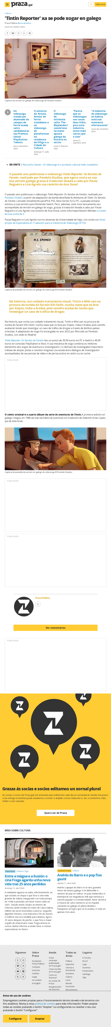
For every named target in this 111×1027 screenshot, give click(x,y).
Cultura (8, 13)
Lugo (84, 964)
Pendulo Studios (14, 197)
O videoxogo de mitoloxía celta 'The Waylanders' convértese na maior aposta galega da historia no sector (61, 126)
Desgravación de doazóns (55, 988)
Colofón (35, 973)
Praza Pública (11, 23)
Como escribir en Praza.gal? (55, 970)
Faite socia (100, 4)
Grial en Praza (64, 870)
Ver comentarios (55, 627)
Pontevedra (87, 970)
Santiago (86, 974)
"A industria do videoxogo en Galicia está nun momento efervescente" (99, 118)
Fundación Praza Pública (38, 962)
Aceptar (40, 1018)
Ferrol (85, 961)
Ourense (86, 967)
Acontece (70, 973)
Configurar (15, 1018)
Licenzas (36, 970)
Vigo (26, 871)
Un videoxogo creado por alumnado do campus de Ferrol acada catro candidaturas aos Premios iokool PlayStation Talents (21, 126)
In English (36, 983)
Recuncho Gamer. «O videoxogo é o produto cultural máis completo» (60, 164)
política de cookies (45, 1003)
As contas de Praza (54, 982)
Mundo (69, 983)
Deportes (70, 964)
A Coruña (86, 957)
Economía (70, 986)
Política (69, 961)
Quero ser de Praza (55, 813)
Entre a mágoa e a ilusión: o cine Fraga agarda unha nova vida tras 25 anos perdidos (27, 880)
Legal (34, 976)
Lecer (68, 980)
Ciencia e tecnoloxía (70, 969)
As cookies (37, 980)
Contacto (36, 967)
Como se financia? (53, 976)
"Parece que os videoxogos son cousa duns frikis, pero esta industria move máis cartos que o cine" (80, 123)
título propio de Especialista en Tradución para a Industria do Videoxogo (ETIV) (55, 221)
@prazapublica (24, 23)
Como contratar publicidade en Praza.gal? (55, 961)
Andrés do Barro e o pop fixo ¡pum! (79, 877)
